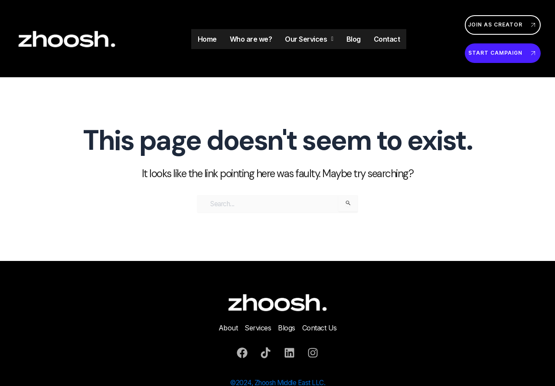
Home (207, 39)
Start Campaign (503, 53)
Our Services (309, 39)
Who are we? (251, 39)
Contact (387, 39)
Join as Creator (503, 25)
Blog (353, 39)
